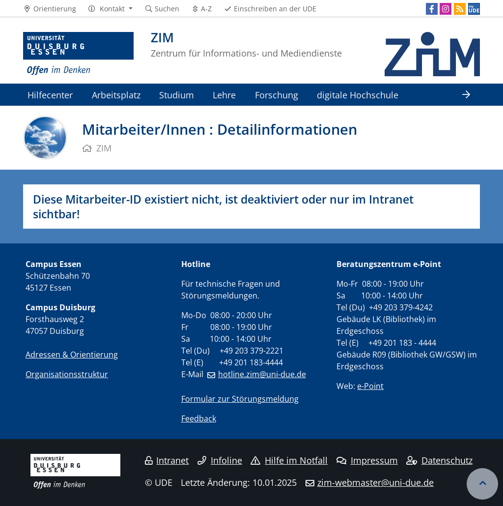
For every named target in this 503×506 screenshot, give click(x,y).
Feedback (198, 418)
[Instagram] (445, 9)
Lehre (224, 95)
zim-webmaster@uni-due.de (375, 482)
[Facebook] (432, 9)
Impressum (367, 460)
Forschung (276, 95)
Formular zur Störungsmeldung (240, 398)
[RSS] (460, 9)
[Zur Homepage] (78, 54)
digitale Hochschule (357, 95)
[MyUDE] (474, 9)
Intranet (167, 460)
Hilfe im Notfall (289, 460)
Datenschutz (439, 460)
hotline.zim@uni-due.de (262, 374)
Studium (176, 95)
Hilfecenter (50, 95)
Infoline (219, 460)
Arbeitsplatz (116, 95)
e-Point (370, 386)
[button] (110, 9)
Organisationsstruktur (67, 374)
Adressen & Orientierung (72, 354)
